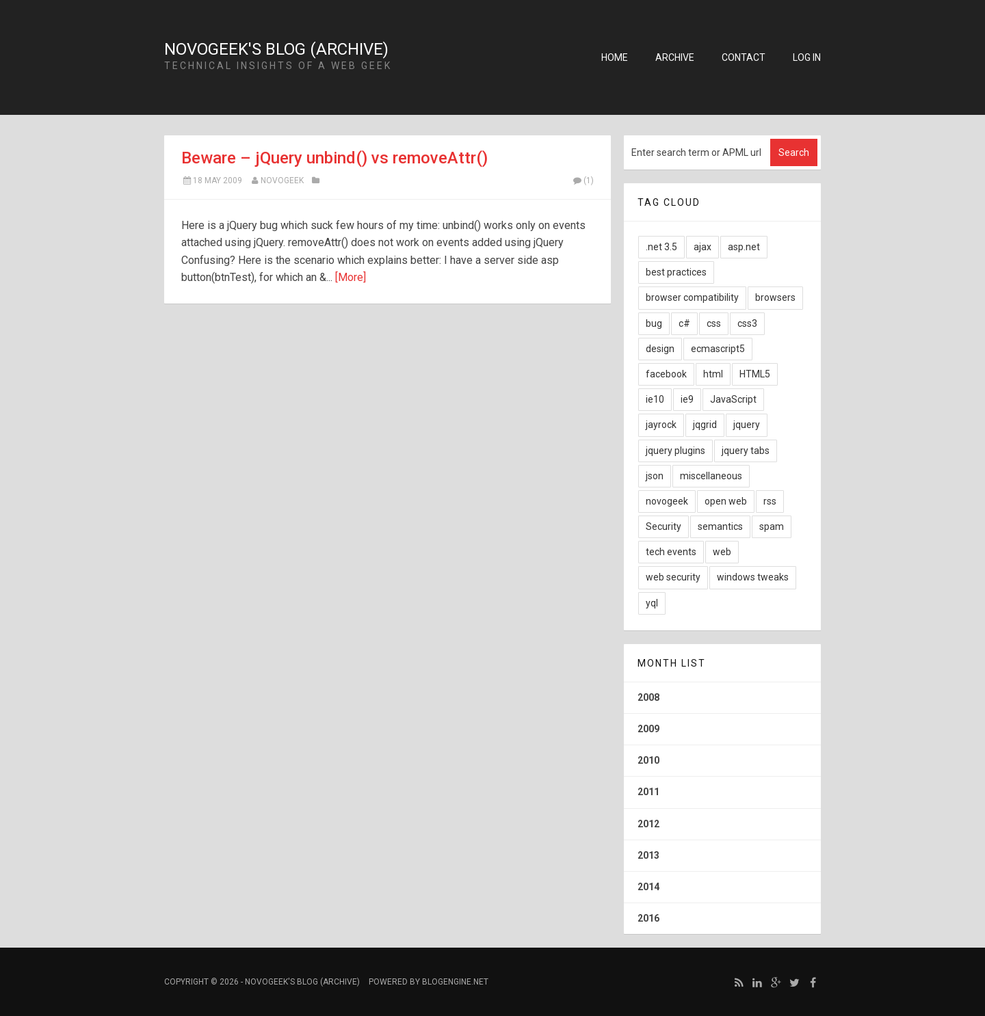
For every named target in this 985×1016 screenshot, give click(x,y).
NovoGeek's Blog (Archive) (276, 49)
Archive (674, 57)
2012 (648, 823)
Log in (807, 57)
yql (652, 603)
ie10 (655, 399)
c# (684, 323)
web (722, 551)
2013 (648, 855)
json (655, 475)
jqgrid (705, 424)
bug (654, 323)
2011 (648, 791)
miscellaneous (711, 475)
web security (673, 577)
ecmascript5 (718, 348)
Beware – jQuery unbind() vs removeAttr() (334, 158)
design (660, 348)
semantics (720, 526)
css (714, 323)
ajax (702, 246)
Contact (743, 57)
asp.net (744, 246)
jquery (746, 424)
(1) (583, 180)
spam (771, 526)
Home (614, 57)
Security (663, 526)
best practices (676, 272)
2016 (648, 918)
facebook (666, 374)
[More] (350, 277)
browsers (775, 297)
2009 (648, 728)
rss (769, 501)
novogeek (667, 501)
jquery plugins (675, 450)
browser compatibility (692, 297)
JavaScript (733, 399)
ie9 (687, 399)
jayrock (661, 424)
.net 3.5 (661, 246)
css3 (747, 323)
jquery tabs (746, 450)
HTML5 (754, 374)
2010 (648, 760)
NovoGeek (282, 180)
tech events (671, 551)
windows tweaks (753, 577)
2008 (648, 697)
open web (726, 501)
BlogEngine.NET (455, 982)
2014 (648, 886)
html (713, 374)
